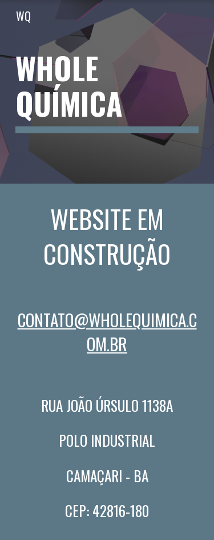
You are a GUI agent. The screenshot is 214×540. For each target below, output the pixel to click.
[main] (107, 92)
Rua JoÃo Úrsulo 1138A (107, 405)
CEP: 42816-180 (107, 510)
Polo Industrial (107, 440)
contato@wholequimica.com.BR (107, 331)
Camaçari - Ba (107, 475)
